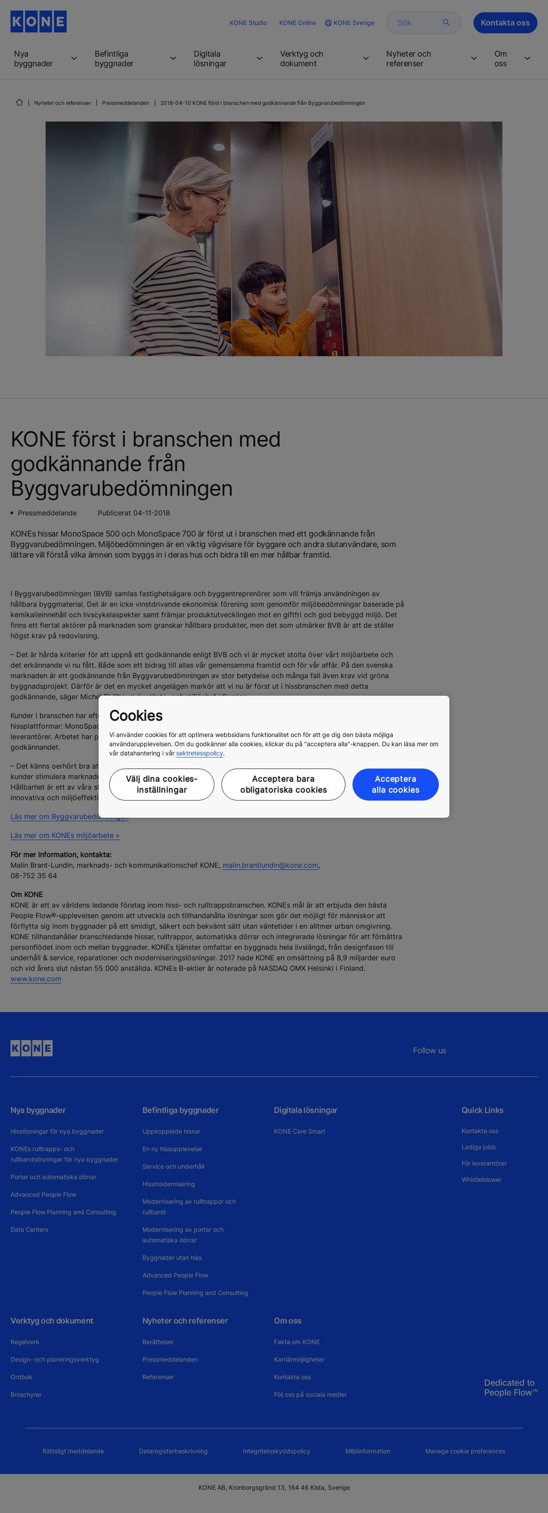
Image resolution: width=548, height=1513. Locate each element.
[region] (274, 756)
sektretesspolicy (199, 753)
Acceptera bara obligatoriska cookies (283, 784)
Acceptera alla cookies (396, 784)
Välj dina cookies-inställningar (162, 784)
